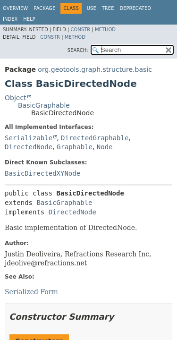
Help (29, 19)
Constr (80, 29)
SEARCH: (77, 50)
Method (105, 29)
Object (15, 98)
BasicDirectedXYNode (42, 173)
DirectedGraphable (94, 138)
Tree (108, 8)
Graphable (75, 147)
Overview (15, 8)
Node (105, 147)
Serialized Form (31, 292)
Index (10, 19)
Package (44, 8)
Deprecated (135, 8)
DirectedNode (28, 147)
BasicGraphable (44, 105)
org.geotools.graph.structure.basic (95, 69)
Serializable (28, 138)
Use (91, 8)
